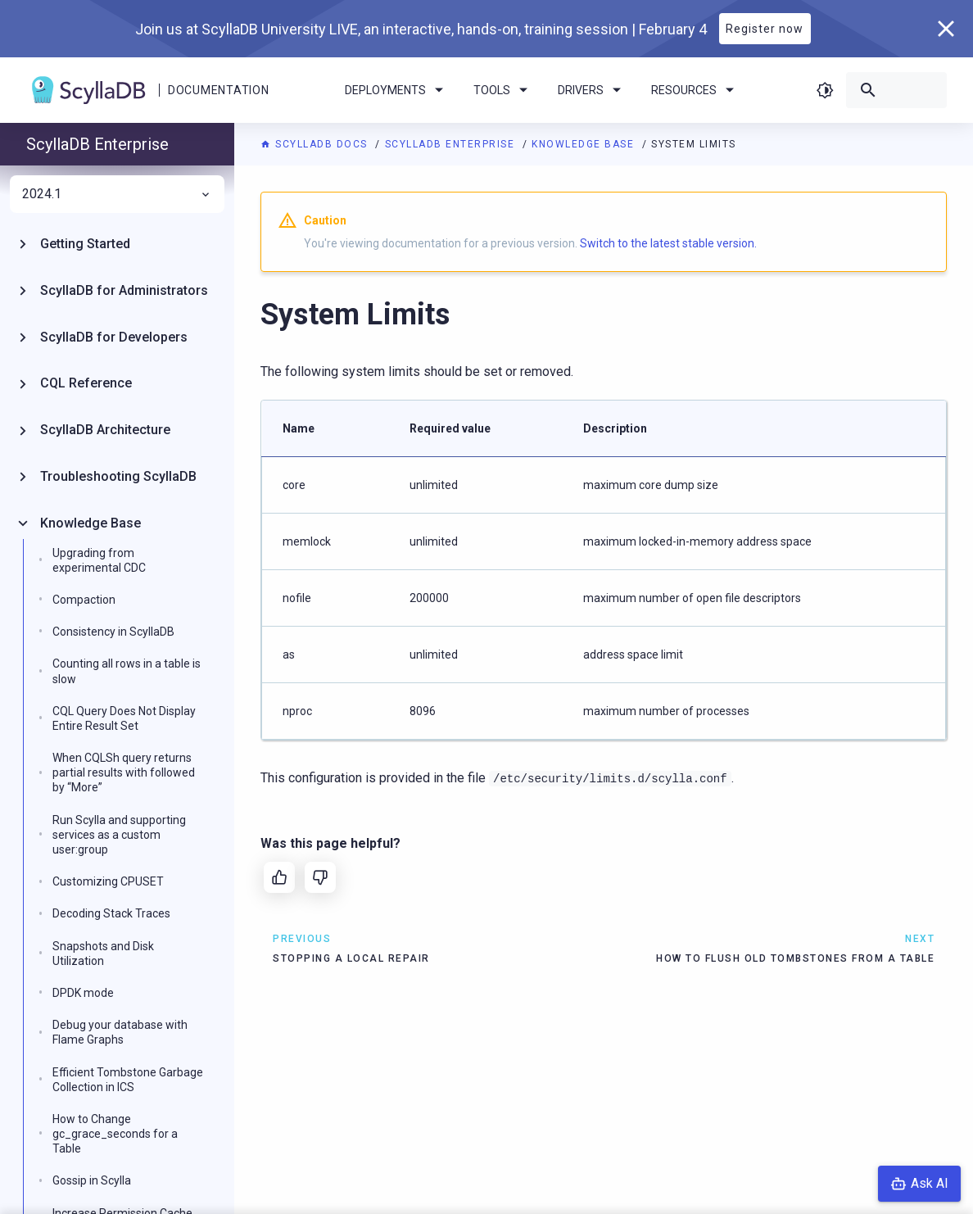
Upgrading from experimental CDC (99, 560)
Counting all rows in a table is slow (126, 671)
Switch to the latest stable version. (668, 243)
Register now (764, 28)
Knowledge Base (585, 144)
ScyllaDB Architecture (105, 429)
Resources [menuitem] (695, 90)
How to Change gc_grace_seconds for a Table (115, 1133)
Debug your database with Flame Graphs (120, 1032)
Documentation (218, 90)
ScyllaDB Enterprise (451, 144)
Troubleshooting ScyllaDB (118, 476)
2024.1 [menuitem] (117, 194)
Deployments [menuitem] (397, 90)
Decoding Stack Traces (111, 913)
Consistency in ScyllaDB (113, 631)
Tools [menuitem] (503, 90)
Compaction (83, 599)
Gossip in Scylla (91, 1180)
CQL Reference (86, 383)
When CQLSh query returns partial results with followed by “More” (123, 772)
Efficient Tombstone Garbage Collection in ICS (127, 1080)
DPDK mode (83, 992)
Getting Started (85, 243)
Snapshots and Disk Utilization (103, 953)
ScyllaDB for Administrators (124, 290)
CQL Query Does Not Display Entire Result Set (124, 718)
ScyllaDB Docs (315, 144)
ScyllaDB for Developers (114, 337)
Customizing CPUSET (108, 881)
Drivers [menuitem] (592, 90)
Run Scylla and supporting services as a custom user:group (119, 834)
